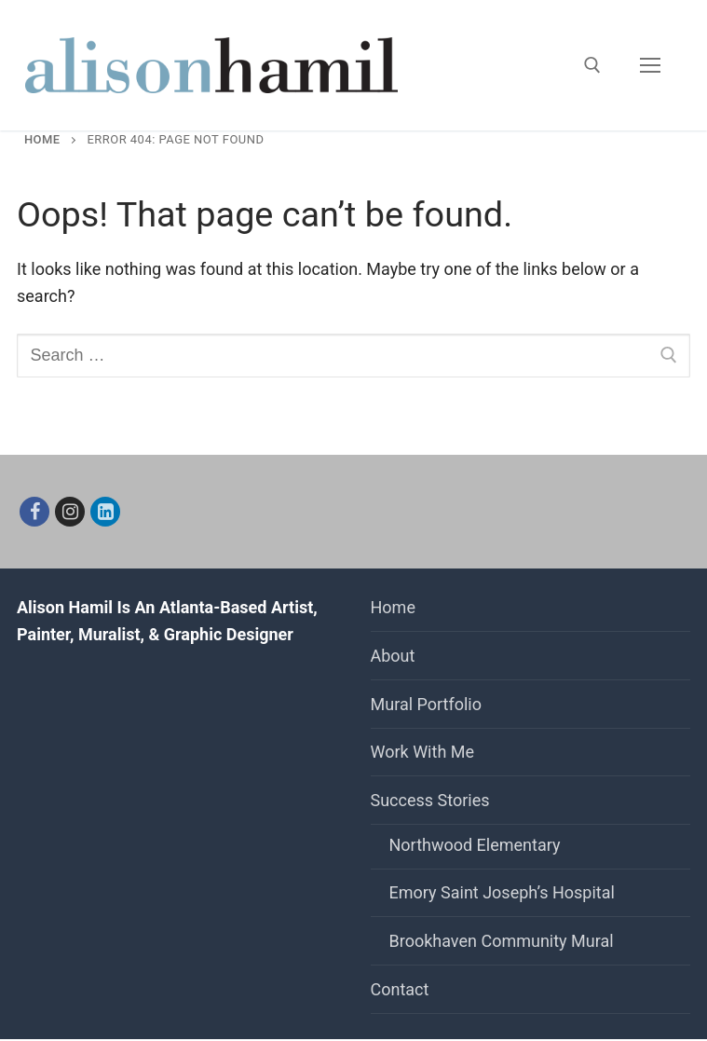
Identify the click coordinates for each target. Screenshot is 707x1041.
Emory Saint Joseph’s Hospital (502, 892)
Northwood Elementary (475, 845)
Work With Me (423, 751)
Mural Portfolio (427, 704)
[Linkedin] (105, 512)
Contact (400, 989)
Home (42, 139)
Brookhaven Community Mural (501, 941)
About (393, 655)
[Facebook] (34, 512)
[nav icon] (650, 66)
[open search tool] (592, 65)
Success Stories (433, 800)
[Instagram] (70, 512)
